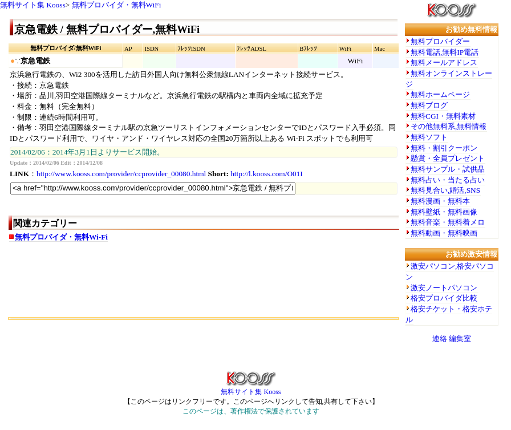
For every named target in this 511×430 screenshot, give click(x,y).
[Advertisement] (142, 291)
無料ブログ (429, 105)
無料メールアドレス (444, 62)
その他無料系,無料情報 (448, 126)
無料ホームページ (440, 94)
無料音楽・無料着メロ (448, 222)
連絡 (439, 338)
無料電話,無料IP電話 (444, 52)
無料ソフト (429, 137)
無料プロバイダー (440, 41)
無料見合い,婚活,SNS (445, 190)
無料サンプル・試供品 (448, 169)
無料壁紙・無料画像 (444, 212)
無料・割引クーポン (444, 148)
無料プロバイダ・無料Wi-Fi (61, 237)
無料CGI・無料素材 (443, 116)
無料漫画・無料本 (440, 201)
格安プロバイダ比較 (444, 298)
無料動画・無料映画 (444, 233)
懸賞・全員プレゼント (448, 158)
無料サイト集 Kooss (33, 5)
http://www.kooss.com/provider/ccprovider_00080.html (121, 173)
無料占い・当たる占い (448, 180)
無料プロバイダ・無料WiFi (116, 5)
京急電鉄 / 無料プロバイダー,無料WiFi (107, 29)
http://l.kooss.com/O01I (266, 173)
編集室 (460, 338)
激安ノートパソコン (444, 287)
